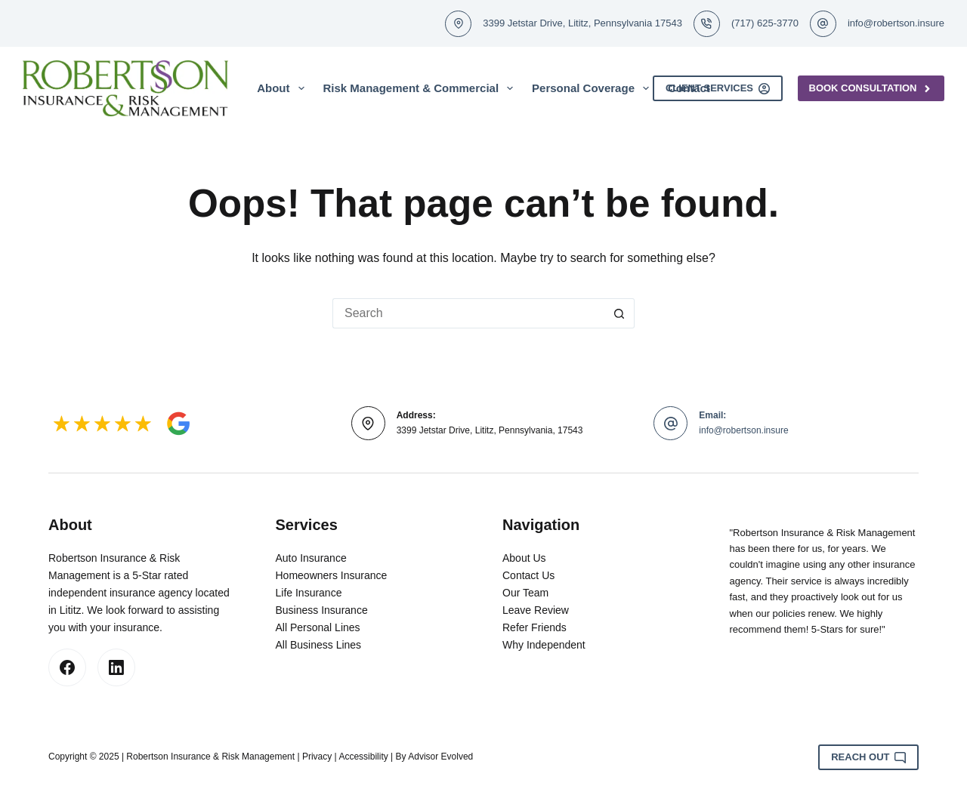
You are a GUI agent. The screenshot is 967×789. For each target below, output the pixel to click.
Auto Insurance (311, 558)
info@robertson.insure (896, 23)
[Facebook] (67, 667)
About (283, 88)
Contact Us (528, 575)
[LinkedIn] (116, 667)
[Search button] (619, 313)
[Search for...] (468, 313)
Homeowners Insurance (332, 575)
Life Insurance (309, 593)
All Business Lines (319, 645)
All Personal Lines (318, 627)
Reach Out (868, 757)
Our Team (525, 593)
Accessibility (363, 756)
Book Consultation (871, 88)
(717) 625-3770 (765, 23)
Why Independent (543, 645)
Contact (689, 88)
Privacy (317, 756)
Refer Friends (534, 627)
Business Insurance (322, 610)
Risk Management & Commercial (421, 88)
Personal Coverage (593, 88)
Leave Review (535, 610)
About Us (524, 558)
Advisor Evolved (440, 756)
